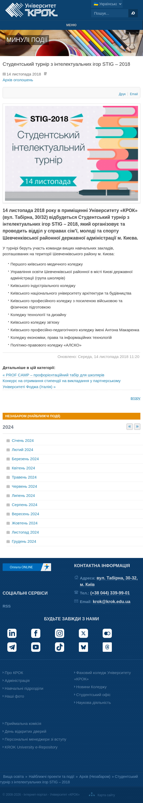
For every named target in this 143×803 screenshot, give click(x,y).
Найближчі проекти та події (51, 777)
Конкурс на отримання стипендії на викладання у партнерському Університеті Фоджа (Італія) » (62, 383)
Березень (25, 459)
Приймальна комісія (23, 723)
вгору (135, 398)
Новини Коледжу (91, 687)
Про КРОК (14, 672)
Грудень (24, 541)
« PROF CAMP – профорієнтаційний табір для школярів (53, 375)
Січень (23, 440)
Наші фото (14, 696)
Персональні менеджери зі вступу (35, 739)
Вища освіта (13, 777)
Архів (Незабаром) (94, 777)
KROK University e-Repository (31, 747)
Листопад (25, 532)
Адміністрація (17, 680)
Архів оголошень (18, 80)
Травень (24, 477)
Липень (23, 495)
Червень (24, 486)
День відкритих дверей (25, 731)
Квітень (23, 468)
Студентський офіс (93, 694)
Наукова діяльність (93, 702)
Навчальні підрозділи (24, 688)
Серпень (24, 504)
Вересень (25, 514)
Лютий (22, 449)
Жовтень (24, 523)
